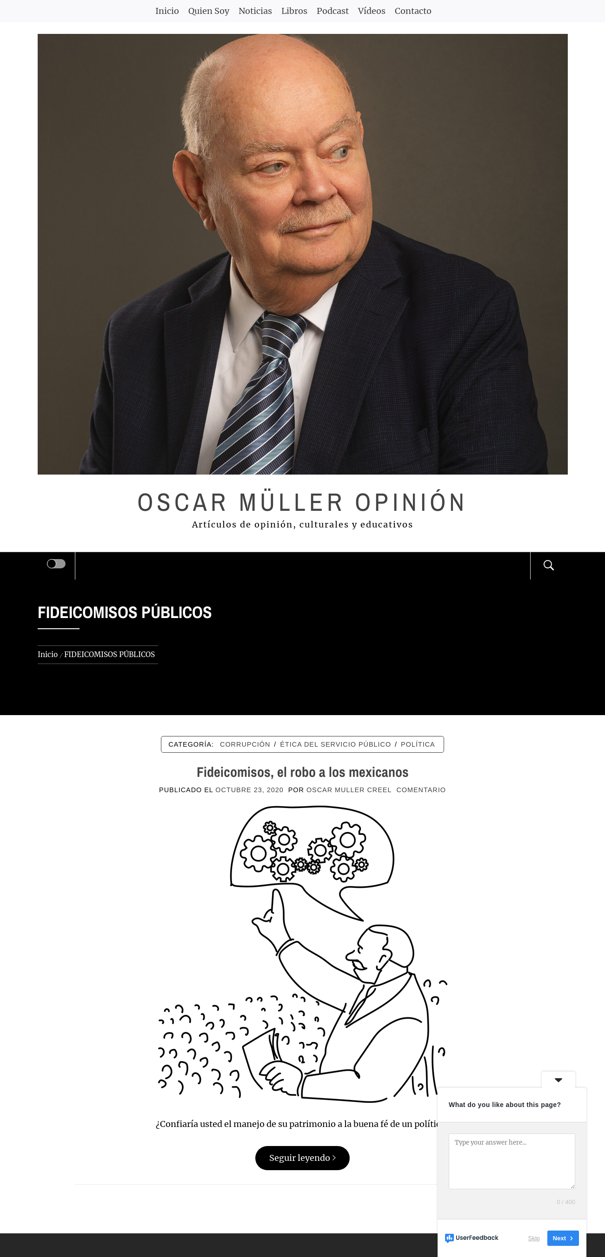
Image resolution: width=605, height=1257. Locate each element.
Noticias (255, 11)
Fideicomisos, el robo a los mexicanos (303, 771)
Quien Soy (208, 11)
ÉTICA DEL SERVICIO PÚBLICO (335, 744)
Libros (294, 11)
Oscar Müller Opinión (302, 502)
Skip (534, 1238)
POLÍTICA (418, 744)
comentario (420, 790)
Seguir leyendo (302, 1158)
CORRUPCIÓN (245, 744)
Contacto (413, 11)
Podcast (333, 11)
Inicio (167, 11)
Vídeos (372, 11)
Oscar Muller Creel (349, 790)
